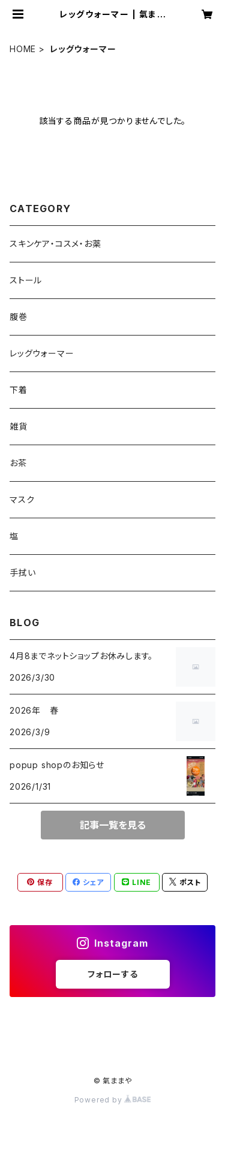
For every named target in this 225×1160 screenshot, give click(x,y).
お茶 (18, 463)
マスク (22, 499)
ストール (26, 280)
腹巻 (19, 317)
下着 (19, 390)
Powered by (112, 1099)
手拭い (22, 572)
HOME (23, 49)
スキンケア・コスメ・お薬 (55, 243)
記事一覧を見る (113, 825)
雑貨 (19, 426)
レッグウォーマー (42, 353)
